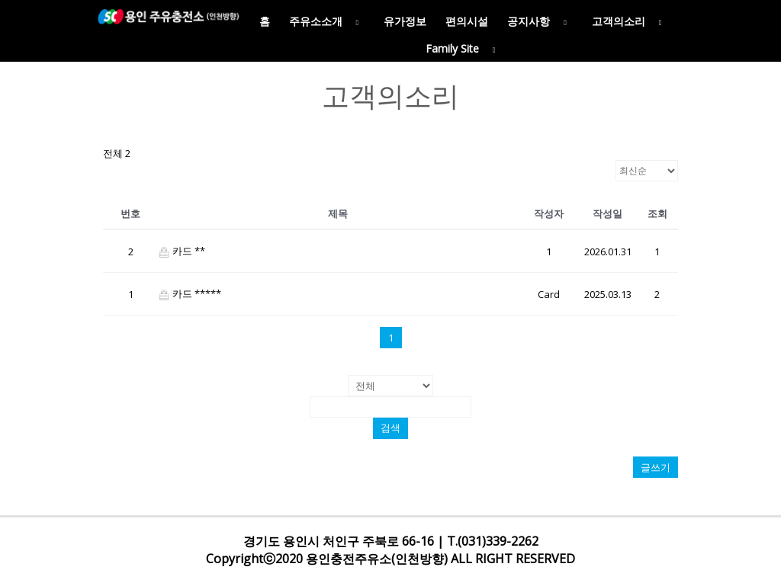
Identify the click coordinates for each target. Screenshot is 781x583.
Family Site (464, 48)
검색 (390, 428)
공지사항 (540, 21)
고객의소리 (630, 21)
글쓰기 (655, 467)
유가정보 (405, 21)
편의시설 (466, 21)
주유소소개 (327, 21)
